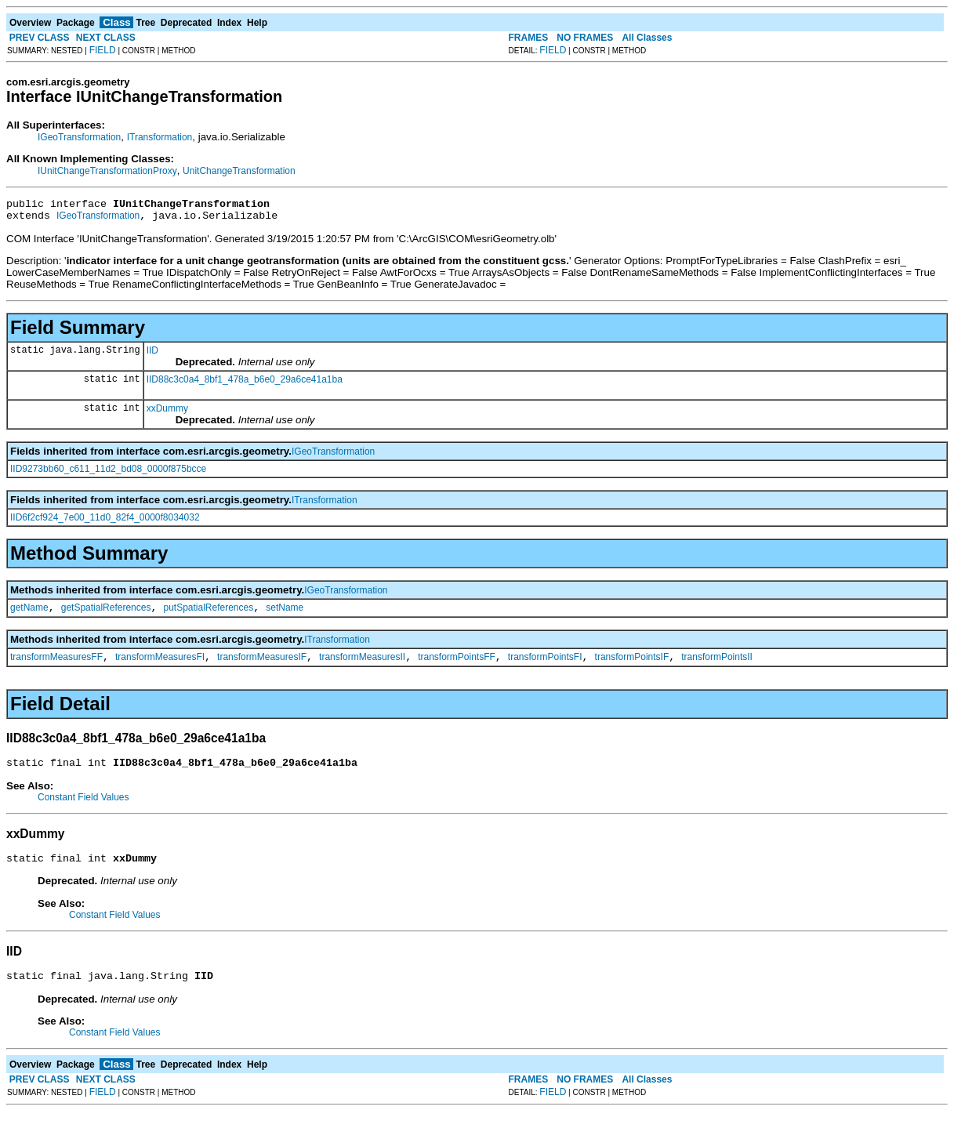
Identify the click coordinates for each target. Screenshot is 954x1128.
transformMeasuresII (362, 666)
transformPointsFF (456, 666)
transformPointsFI (545, 666)
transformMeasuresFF (56, 666)
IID (152, 355)
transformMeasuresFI (160, 666)
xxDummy (167, 413)
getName (29, 614)
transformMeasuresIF (262, 666)
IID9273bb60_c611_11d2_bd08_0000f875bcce (108, 473)
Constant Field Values (83, 808)
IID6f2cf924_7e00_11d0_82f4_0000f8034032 (105, 522)
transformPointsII (717, 666)
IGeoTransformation (79, 137)
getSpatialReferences (106, 614)
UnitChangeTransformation (239, 170)
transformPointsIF (632, 666)
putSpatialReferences (208, 614)
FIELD (102, 50)
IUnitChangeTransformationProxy (107, 170)
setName (284, 614)
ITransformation (160, 137)
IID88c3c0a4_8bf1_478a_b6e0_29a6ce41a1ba (245, 384)
